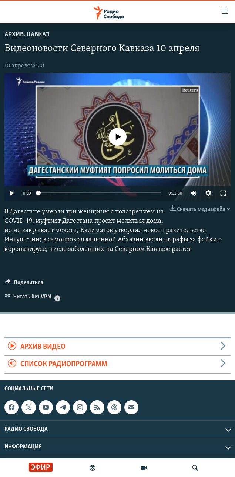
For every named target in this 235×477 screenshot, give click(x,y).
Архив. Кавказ (26, 34)
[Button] (24, 284)
